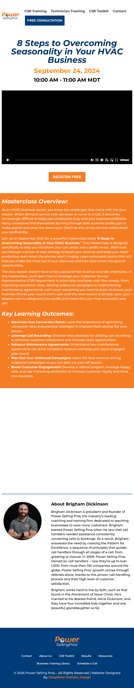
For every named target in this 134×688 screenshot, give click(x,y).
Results (85, 655)
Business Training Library (53, 663)
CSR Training (35, 11)
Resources (104, 655)
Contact (119, 11)
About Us (46, 655)
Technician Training (68, 11)
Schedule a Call (86, 663)
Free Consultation (44, 20)
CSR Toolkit (99, 11)
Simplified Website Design (70, 677)
